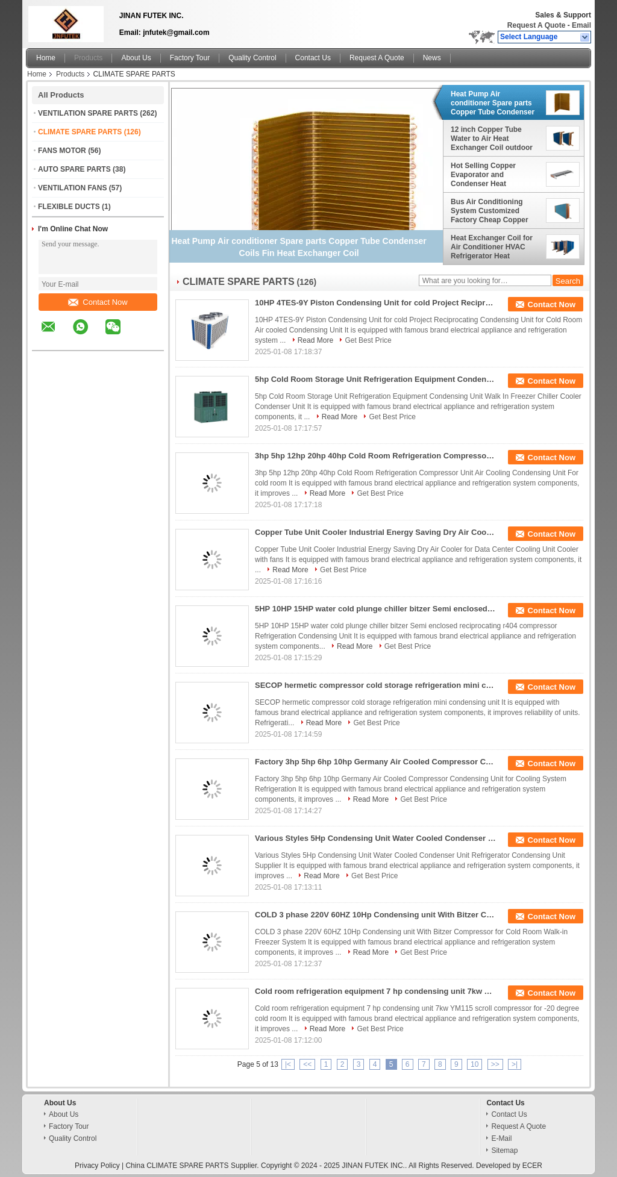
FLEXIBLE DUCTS (69, 206)
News (432, 58)
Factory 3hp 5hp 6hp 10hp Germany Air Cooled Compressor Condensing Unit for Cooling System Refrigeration (375, 761)
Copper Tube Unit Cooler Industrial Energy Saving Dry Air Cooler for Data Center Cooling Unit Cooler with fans (375, 532)
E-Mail (501, 1138)
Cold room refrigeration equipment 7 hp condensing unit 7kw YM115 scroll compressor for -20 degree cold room (375, 991)
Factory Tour (190, 58)
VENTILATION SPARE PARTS (88, 113)
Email (581, 25)
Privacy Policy (97, 1165)
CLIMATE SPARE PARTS (80, 132)
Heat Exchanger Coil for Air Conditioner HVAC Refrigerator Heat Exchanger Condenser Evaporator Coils (492, 247)
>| (515, 1064)
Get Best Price (368, 340)
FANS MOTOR (62, 150)
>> (495, 1064)
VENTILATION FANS (72, 188)
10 (474, 1064)
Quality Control (252, 58)
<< (307, 1064)
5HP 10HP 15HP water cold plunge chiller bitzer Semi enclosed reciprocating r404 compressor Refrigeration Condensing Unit (375, 608)
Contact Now (97, 302)
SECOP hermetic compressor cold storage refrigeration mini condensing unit (375, 685)
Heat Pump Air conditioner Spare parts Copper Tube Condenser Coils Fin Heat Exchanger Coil (494, 103)
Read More (315, 340)
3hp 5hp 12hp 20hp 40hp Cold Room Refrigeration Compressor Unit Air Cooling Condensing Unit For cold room (375, 455)
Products (88, 58)
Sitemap (504, 1150)
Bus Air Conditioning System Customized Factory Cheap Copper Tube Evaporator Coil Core (489, 211)
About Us (136, 58)
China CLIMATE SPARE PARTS (176, 1165)
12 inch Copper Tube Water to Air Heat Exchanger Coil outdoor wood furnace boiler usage (492, 138)
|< (288, 1064)
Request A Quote (536, 25)
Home (45, 58)
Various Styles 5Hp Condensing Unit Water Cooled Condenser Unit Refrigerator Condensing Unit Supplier (375, 838)
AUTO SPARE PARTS (74, 169)
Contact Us (313, 58)
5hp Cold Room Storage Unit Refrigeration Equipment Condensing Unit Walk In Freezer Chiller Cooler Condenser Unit (375, 379)
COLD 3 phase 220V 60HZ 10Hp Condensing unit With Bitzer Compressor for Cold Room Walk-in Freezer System (375, 914)
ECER (532, 1165)
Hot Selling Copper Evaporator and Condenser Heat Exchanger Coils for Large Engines (495, 174)
